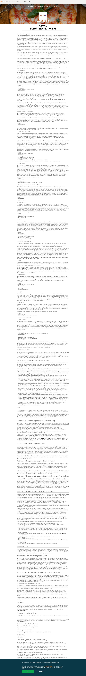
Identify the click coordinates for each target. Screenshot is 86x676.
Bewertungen (39, 6)
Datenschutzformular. (22, 621)
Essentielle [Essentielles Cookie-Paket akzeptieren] (41, 671)
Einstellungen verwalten (47, 666)
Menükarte (31, 6)
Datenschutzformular (45, 438)
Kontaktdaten (48, 6)
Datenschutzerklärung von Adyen (44, 345)
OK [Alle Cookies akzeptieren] (28, 671)
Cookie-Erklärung (24, 268)
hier (62, 533)
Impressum (57, 6)
